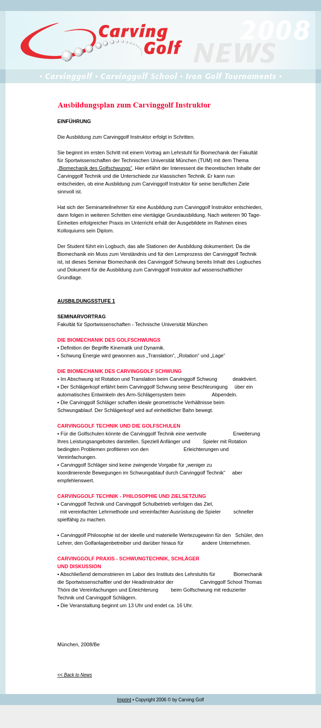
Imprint (124, 699)
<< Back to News (74, 674)
